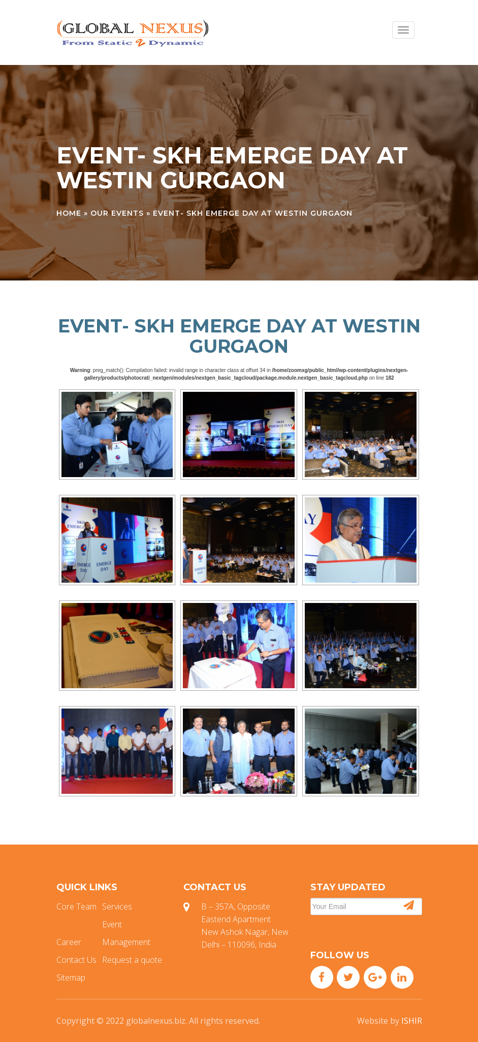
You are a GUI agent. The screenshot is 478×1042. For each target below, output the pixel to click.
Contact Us (76, 959)
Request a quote (132, 959)
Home (68, 213)
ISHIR (411, 1020)
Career (68, 942)
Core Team (76, 906)
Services (117, 906)
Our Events (117, 213)
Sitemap (70, 977)
